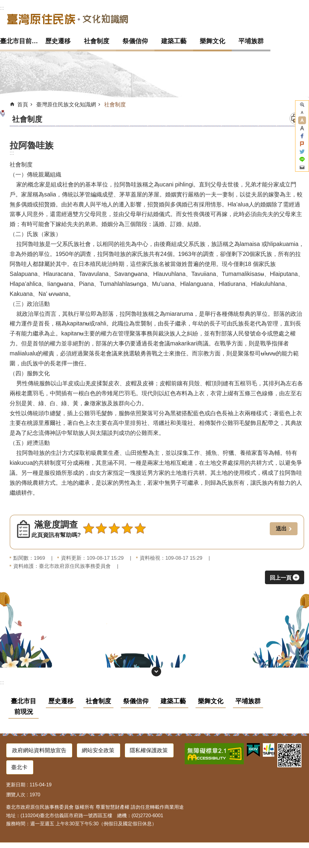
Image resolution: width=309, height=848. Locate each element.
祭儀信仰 (135, 40)
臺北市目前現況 (19, 40)
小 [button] (302, 112)
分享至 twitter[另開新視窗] (302, 152)
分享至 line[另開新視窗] (302, 159)
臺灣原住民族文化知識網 (67, 18)
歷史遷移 (58, 40)
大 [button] (302, 128)
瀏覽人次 (15, 794)
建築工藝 (173, 40)
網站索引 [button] (156, 671)
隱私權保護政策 (149, 750)
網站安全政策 (98, 750)
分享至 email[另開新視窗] (302, 167)
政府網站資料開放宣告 (39, 750)
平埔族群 (251, 40)
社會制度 (96, 40)
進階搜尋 (302, 104)
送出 (88, 541)
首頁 (22, 105)
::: (2, 8)
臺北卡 (19, 767)
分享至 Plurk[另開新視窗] (302, 144)
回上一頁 (280, 578)
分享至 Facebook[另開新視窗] (302, 136)
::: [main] (12, 153)
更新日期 (15, 784)
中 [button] (302, 120)
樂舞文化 (212, 40)
